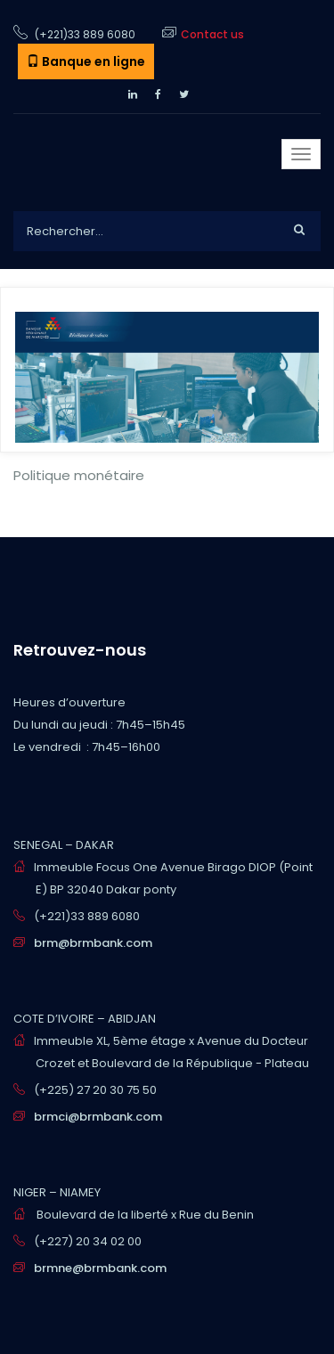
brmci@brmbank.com (98, 1116)
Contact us (212, 34)
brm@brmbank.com (93, 942)
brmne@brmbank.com (100, 1268)
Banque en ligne (86, 61)
